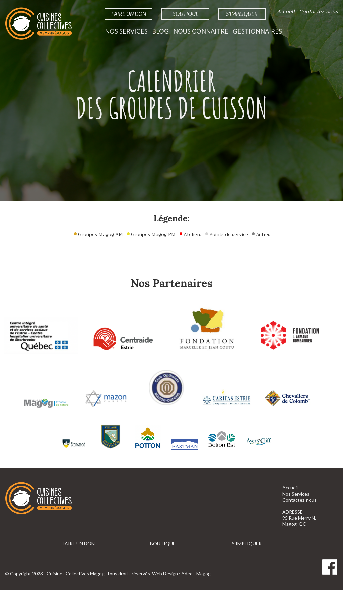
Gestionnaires (257, 31)
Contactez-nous (318, 11)
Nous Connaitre (200, 31)
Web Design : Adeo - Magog (181, 573)
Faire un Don (128, 14)
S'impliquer (242, 14)
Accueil (286, 11)
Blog (160, 31)
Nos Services (126, 31)
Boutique (185, 14)
